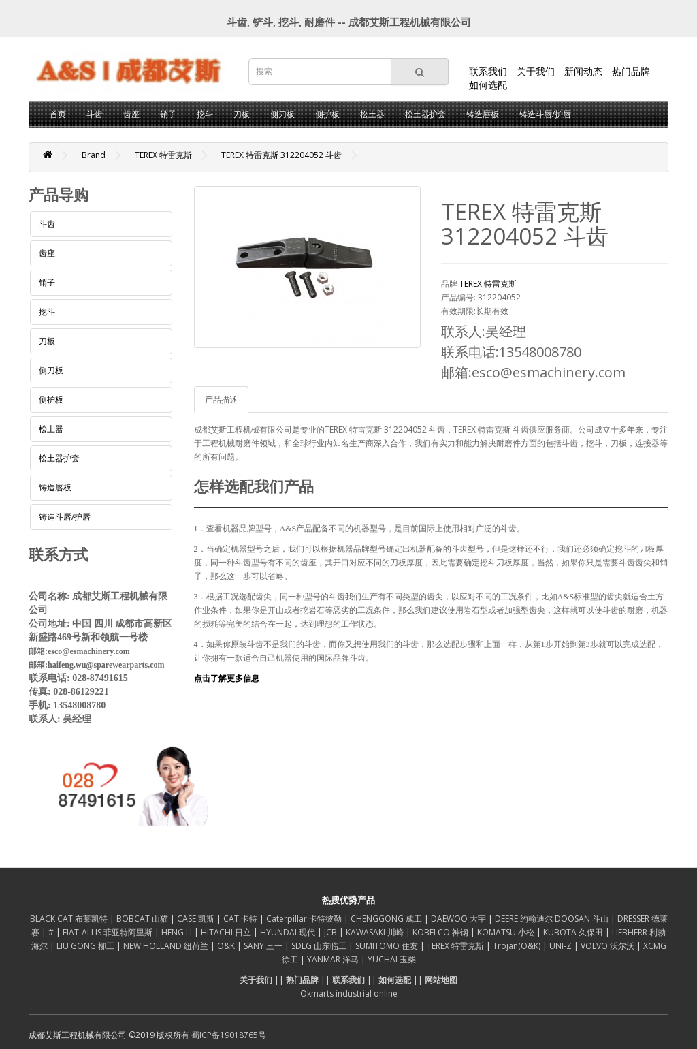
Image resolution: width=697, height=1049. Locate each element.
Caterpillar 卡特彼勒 (305, 918)
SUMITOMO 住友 (387, 946)
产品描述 (221, 399)
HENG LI (177, 932)
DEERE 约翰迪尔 (525, 918)
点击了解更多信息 (226, 678)
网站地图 (441, 980)
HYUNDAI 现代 (288, 932)
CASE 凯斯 (196, 918)
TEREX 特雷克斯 (163, 155)
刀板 (241, 114)
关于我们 (536, 71)
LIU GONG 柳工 (86, 946)
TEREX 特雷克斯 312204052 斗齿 (281, 155)
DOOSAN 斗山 (583, 918)
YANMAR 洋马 (334, 959)
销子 (168, 114)
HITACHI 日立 (227, 932)
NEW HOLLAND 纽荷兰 (166, 946)
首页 (58, 114)
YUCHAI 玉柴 (392, 959)
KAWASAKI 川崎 (376, 932)
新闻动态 (583, 71)
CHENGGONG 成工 (387, 918)
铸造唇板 (482, 114)
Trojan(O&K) (517, 946)
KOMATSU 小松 (506, 932)
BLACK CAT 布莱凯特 (70, 918)
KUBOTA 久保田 (574, 932)
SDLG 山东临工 (319, 946)
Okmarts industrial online (349, 993)
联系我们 (488, 71)
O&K (227, 946)
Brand (94, 155)
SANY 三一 (264, 946)
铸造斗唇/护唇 (545, 114)
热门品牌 (631, 71)
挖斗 (205, 114)
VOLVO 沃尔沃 (608, 946)
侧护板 (327, 114)
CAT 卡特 (241, 918)
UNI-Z (561, 946)
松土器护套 (425, 114)
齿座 (131, 114)
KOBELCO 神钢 (441, 932)
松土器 (372, 114)
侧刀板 (282, 114)
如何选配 (488, 84)
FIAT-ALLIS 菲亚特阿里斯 (109, 932)
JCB (331, 932)
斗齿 (94, 114)
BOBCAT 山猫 (143, 918)
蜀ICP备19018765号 (228, 1035)
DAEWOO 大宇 (459, 918)
